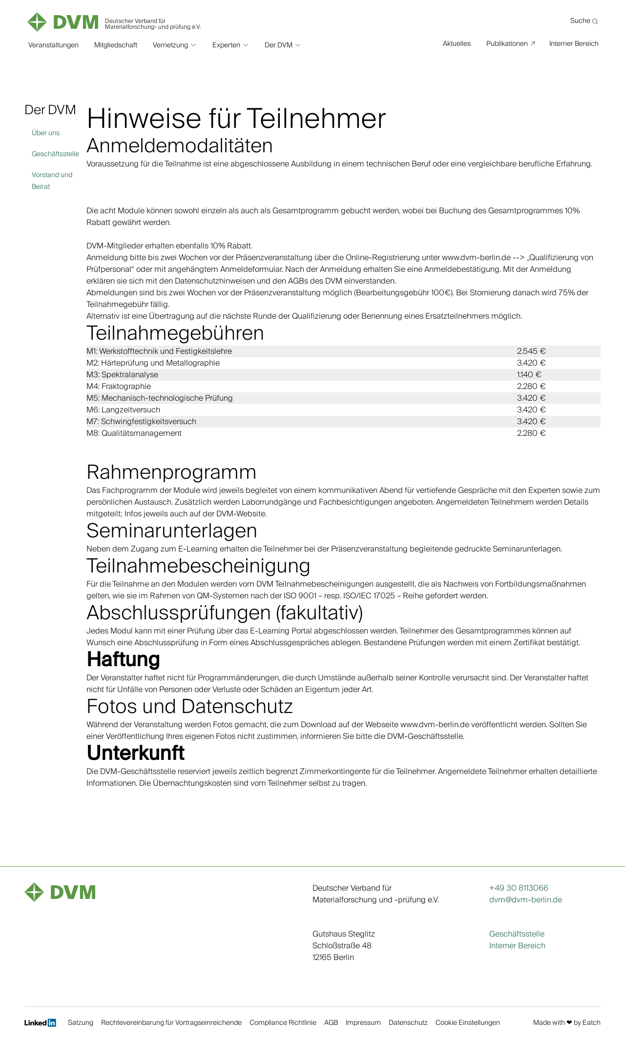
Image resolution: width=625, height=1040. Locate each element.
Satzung (80, 1024)
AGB (331, 1024)
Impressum (363, 1024)
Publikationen (507, 43)
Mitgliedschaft (115, 44)
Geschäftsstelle (55, 154)
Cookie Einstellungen (468, 1024)
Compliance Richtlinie (283, 1024)
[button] (175, 44)
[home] (115, 19)
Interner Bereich (574, 43)
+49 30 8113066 (518, 888)
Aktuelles (457, 43)
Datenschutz (408, 1024)
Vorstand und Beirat (52, 181)
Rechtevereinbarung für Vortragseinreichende (171, 1024)
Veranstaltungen (53, 44)
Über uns (46, 133)
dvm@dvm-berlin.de (525, 900)
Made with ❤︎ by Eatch (567, 1024)
